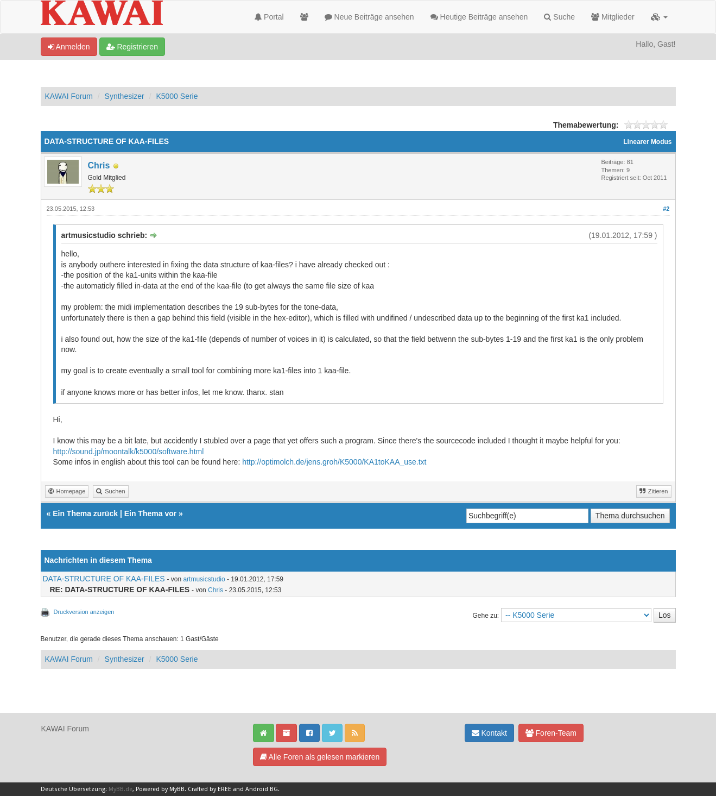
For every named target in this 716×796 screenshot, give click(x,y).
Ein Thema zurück (85, 513)
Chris (99, 165)
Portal (269, 16)
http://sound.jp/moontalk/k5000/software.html (128, 451)
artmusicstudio (204, 579)
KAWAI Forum (69, 96)
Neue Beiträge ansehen (369, 16)
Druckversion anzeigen (84, 612)
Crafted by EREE (209, 789)
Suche (559, 16)
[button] (659, 17)
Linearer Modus (647, 142)
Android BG (261, 789)
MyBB (177, 789)
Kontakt (489, 733)
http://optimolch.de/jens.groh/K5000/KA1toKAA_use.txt (334, 461)
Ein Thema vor (150, 513)
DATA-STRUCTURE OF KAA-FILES (104, 578)
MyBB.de (120, 789)
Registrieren (132, 46)
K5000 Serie (177, 96)
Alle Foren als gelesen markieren (320, 757)
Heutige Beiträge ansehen (479, 16)
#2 (666, 208)
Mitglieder (613, 16)
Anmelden (69, 46)
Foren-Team (550, 733)
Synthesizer (124, 96)
